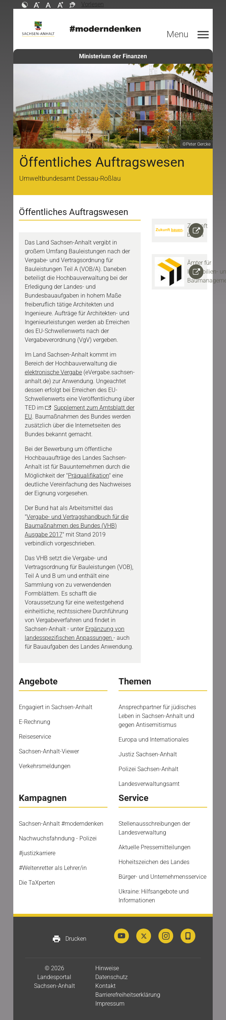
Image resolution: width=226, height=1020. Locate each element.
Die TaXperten (37, 882)
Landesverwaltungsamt (149, 783)
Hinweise (107, 968)
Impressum (109, 1003)
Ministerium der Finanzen (113, 56)
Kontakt (105, 985)
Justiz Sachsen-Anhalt (148, 754)
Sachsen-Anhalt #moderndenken (61, 823)
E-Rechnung (34, 721)
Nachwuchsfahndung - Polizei (58, 838)
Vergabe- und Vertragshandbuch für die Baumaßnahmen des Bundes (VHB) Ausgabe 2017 (77, 525)
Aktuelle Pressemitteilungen (155, 847)
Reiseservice (35, 736)
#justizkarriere (37, 853)
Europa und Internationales (154, 739)
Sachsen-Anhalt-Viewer (49, 751)
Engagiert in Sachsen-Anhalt (55, 707)
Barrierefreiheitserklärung (127, 994)
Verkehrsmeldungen (45, 766)
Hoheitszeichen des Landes (154, 861)
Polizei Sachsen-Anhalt (148, 769)
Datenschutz (111, 977)
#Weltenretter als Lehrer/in (53, 867)
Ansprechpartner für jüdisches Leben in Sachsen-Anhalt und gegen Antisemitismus (157, 716)
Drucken (69, 938)
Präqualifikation (88, 475)
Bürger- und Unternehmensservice (162, 876)
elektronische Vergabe (53, 372)
